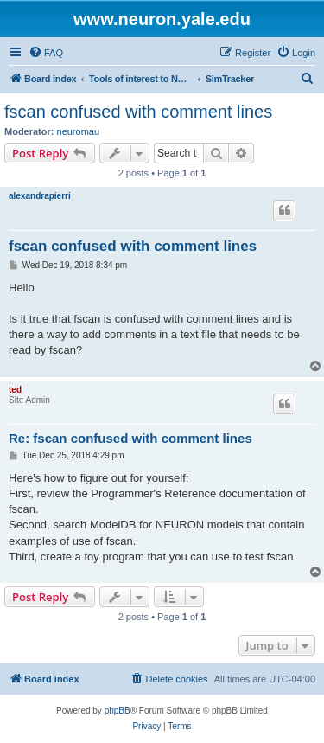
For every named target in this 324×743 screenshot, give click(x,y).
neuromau (78, 131)
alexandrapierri (40, 196)
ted (15, 389)
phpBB (117, 710)
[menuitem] (46, 52)
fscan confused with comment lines (138, 111)
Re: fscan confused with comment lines (130, 438)
